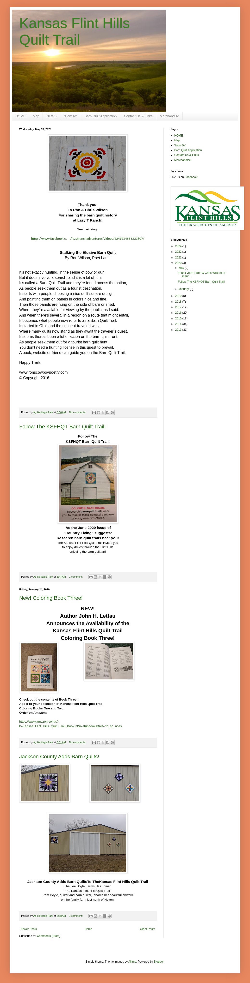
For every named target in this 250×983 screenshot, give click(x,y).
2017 (178, 307)
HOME (20, 116)
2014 (178, 324)
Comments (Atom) (48, 936)
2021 (178, 257)
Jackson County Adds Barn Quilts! (59, 757)
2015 (178, 318)
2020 (178, 263)
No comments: (78, 412)
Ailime (132, 961)
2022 (178, 251)
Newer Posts (28, 929)
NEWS (51, 116)
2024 (178, 246)
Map (36, 116)
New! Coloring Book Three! (51, 598)
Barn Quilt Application (101, 116)
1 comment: (76, 576)
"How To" (70, 116)
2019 (178, 296)
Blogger (159, 961)
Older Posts (147, 929)
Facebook (191, 177)
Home (88, 929)
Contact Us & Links (138, 116)
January (184, 289)
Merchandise (169, 116)
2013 (178, 329)
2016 (178, 312)
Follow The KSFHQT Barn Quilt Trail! (62, 427)
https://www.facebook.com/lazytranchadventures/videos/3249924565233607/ (87, 238)
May (182, 268)
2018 (178, 301)
